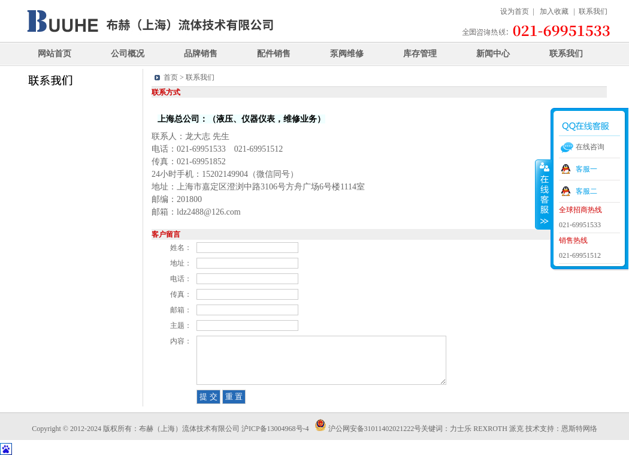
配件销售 (274, 53)
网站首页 (54, 53)
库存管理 (420, 53)
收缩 (543, 194)
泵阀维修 (347, 53)
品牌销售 (200, 53)
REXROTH (490, 428)
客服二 (586, 191)
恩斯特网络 (579, 428)
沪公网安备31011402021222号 (368, 428)
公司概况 (127, 53)
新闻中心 (493, 53)
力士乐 (460, 428)
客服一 (586, 169)
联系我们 (593, 11)
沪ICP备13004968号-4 (276, 428)
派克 (516, 428)
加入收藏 (554, 11)
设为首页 (514, 11)
